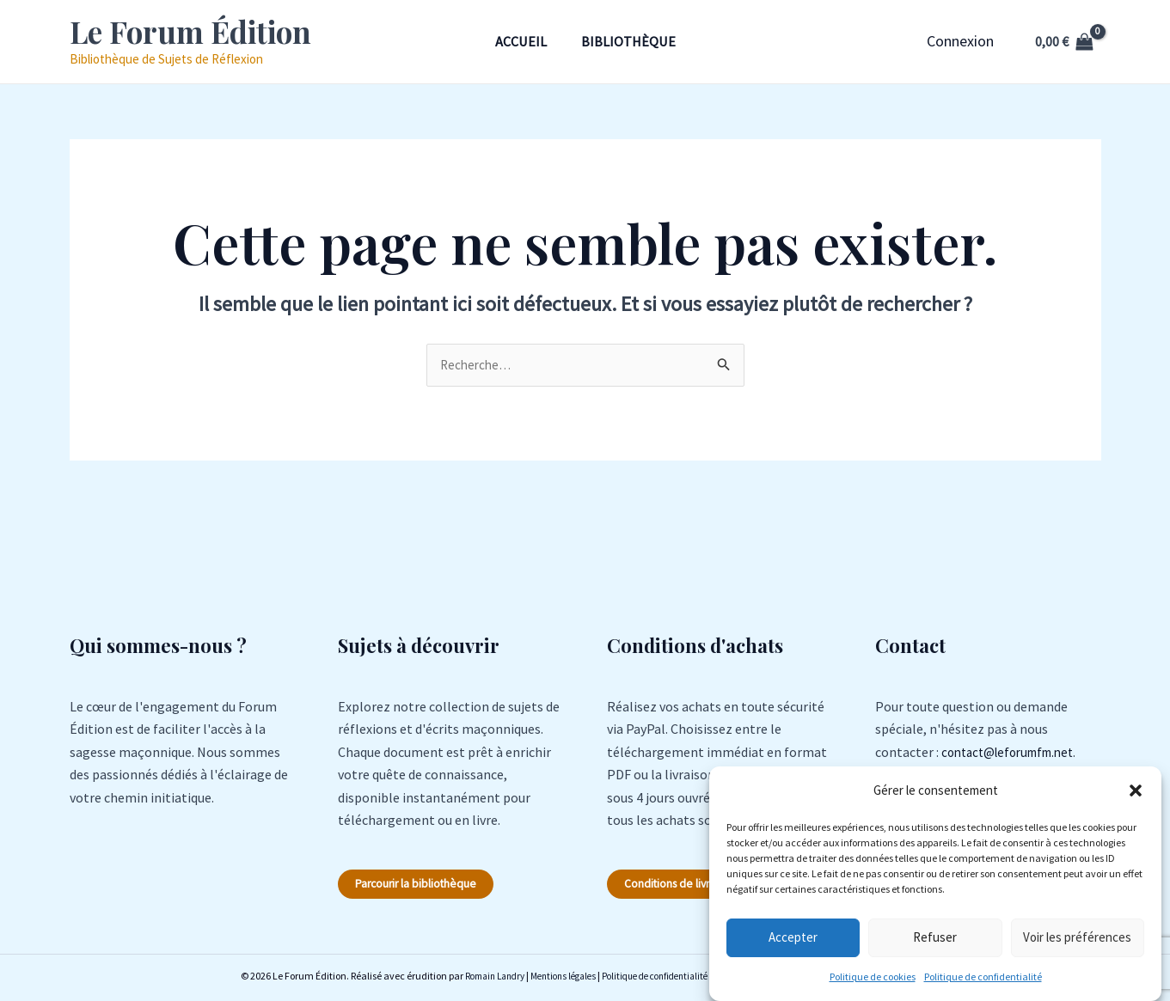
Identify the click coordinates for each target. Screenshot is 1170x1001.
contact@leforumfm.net (1014, 753)
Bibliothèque (632, 41)
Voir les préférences (1077, 937)
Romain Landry (475, 979)
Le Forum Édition (190, 31)
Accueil (517, 41)
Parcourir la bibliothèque (428, 886)
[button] (1135, 790)
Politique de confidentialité (983, 976)
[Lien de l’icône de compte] (960, 41)
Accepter (793, 937)
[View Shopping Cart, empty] (1064, 41)
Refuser (935, 937)
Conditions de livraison (691, 886)
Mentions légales (551, 979)
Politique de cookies (873, 976)
